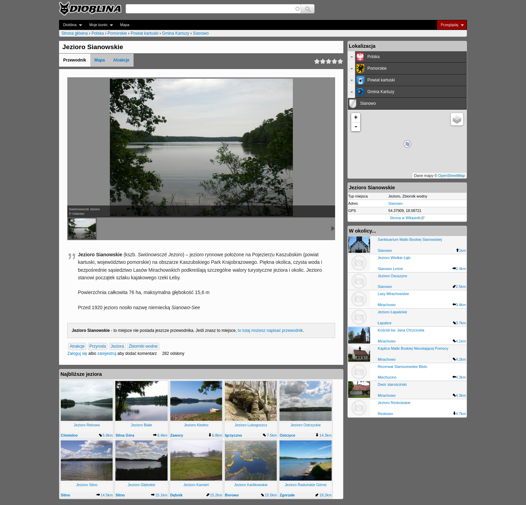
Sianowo (201, 33)
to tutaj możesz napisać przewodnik (270, 330)
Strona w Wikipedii (407, 218)
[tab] (407, 57)
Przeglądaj (450, 25)
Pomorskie (117, 33)
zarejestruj (106, 353)
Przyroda (97, 346)
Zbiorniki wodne (143, 346)
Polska (97, 33)
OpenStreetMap (451, 175)
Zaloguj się (77, 353)
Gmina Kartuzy (175, 33)
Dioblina (70, 25)
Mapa (124, 25)
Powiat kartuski (144, 33)
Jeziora (117, 346)
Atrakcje (121, 60)
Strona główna (74, 33)
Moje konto (99, 25)
